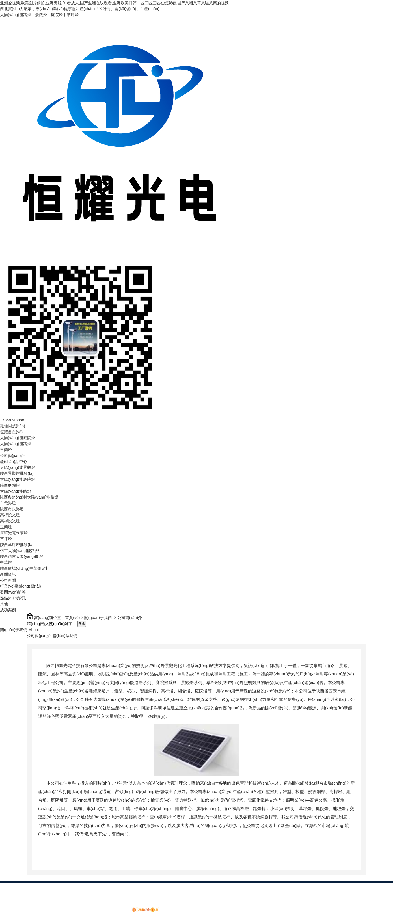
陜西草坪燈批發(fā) (17, 544)
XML (146, 892)
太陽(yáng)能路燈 (15, 443)
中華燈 (6, 562)
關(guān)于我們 (97, 617)
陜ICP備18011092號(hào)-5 (49, 898)
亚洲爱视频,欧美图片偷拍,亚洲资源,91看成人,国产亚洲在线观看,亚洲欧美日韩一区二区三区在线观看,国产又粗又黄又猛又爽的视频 (114, 3)
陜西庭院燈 (10, 485)
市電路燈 (8, 503)
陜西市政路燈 (12, 509)
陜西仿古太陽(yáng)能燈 (21, 556)
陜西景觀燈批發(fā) (17, 473)
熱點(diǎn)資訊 (13, 598)
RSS (134, 892)
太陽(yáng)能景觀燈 (17, 467)
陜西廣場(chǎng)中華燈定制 (24, 568)
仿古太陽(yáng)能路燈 (19, 550)
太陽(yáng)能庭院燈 (17, 438)
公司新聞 (8, 580)
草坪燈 (6, 538)
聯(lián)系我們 (65, 635)
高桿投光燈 (10, 515)
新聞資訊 (8, 574)
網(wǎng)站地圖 (114, 892)
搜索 (81, 623)
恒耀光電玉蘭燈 (14, 532)
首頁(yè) (72, 617)
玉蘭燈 (6, 449)
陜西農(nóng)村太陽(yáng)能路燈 (29, 497)
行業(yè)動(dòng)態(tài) (20, 586)
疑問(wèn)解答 (13, 592)
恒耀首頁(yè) (11, 432)
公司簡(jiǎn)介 (12, 455)
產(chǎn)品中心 (13, 461)
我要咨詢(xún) (87, 898)
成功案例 (8, 610)
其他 (4, 604)
